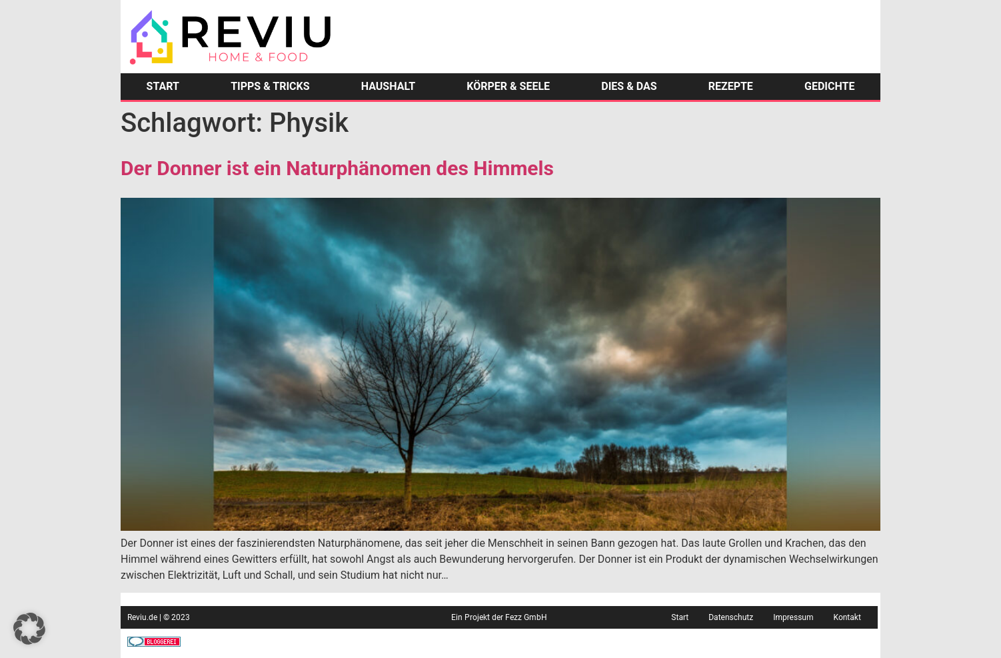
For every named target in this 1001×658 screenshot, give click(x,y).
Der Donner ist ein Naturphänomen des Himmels (337, 168)
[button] (29, 628)
